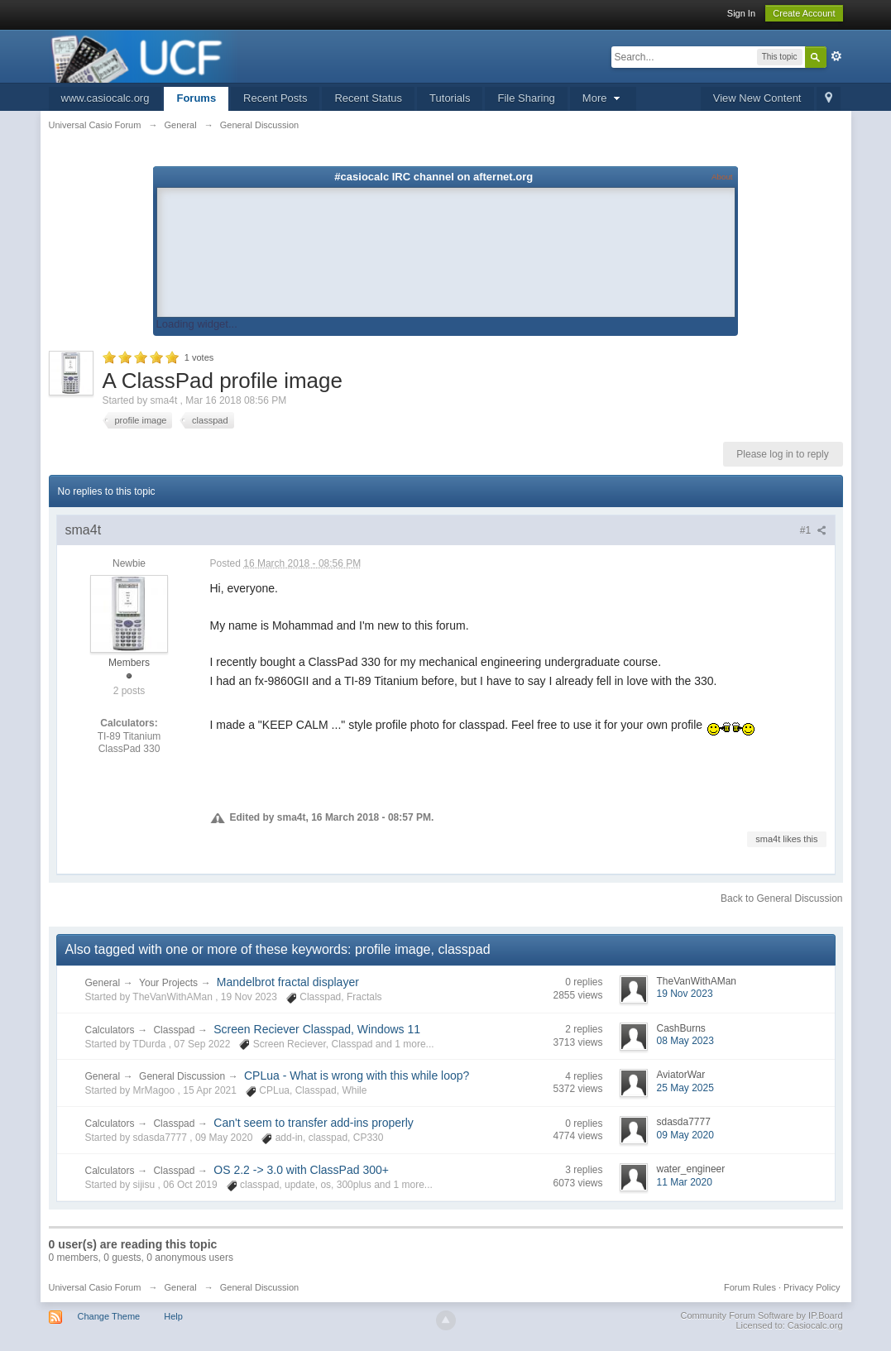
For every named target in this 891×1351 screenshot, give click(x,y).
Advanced (836, 56)
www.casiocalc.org (105, 98)
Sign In (741, 13)
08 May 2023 (685, 1041)
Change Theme (109, 1316)
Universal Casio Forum (95, 1287)
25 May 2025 (685, 1088)
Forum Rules (750, 1287)
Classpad (173, 1030)
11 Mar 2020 (684, 1182)
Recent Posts (275, 98)
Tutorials (449, 98)
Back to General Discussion (781, 898)
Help (173, 1316)
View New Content (757, 98)
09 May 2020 (685, 1135)
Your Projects (168, 983)
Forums (196, 98)
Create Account (804, 13)
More (603, 98)
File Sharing (525, 98)
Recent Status (368, 98)
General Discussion (182, 1076)
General (103, 983)
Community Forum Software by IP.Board (761, 1315)
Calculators (110, 1030)
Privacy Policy (811, 1287)
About (721, 176)
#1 (813, 530)
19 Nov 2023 (685, 993)
